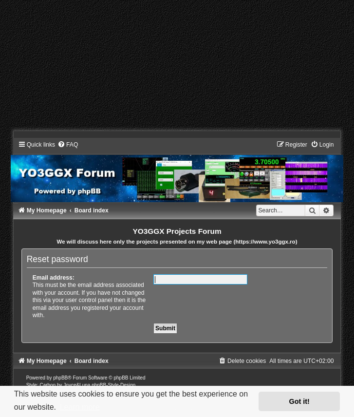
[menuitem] (67, 144)
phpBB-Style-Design (113, 385)
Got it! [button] (299, 401)
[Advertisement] (177, 68)
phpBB (60, 377)
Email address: (54, 277)
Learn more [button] (80, 407)
